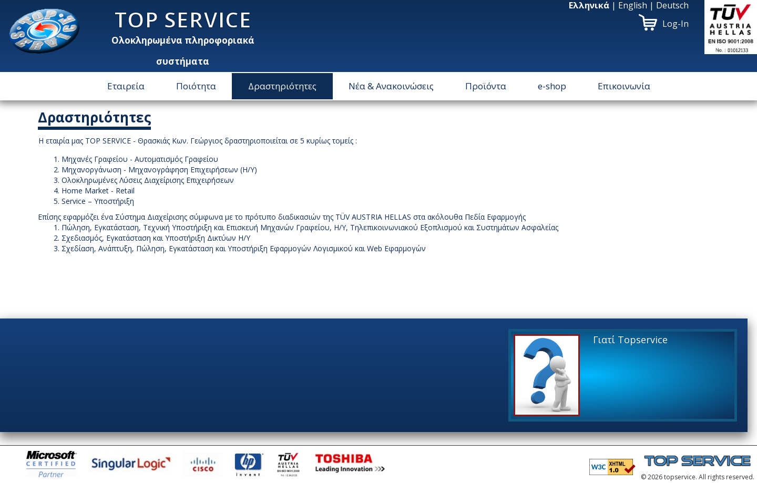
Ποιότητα (196, 86)
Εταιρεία (126, 86)
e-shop (552, 86)
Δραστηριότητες (282, 86)
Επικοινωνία (624, 86)
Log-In (675, 23)
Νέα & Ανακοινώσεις (391, 86)
